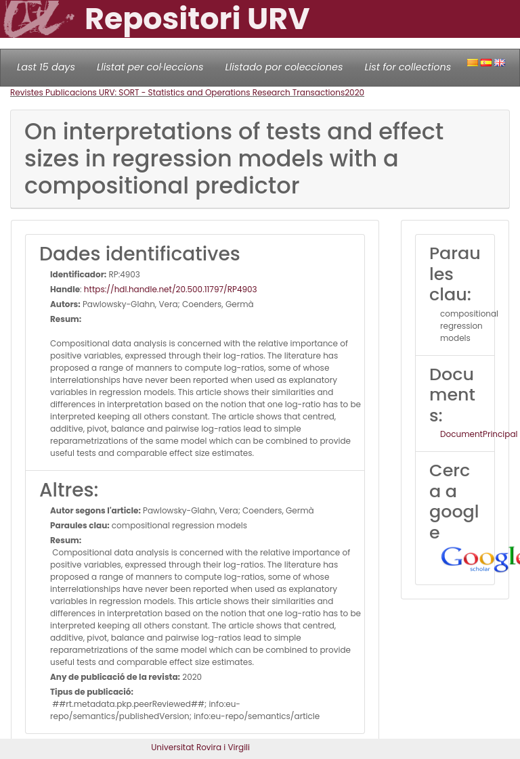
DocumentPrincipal (478, 434)
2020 (354, 92)
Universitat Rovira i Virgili (200, 747)
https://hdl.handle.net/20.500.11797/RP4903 (170, 289)
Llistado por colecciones (284, 67)
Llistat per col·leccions (150, 67)
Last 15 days (46, 67)
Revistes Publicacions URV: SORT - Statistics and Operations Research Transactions (177, 92)
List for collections (407, 67)
